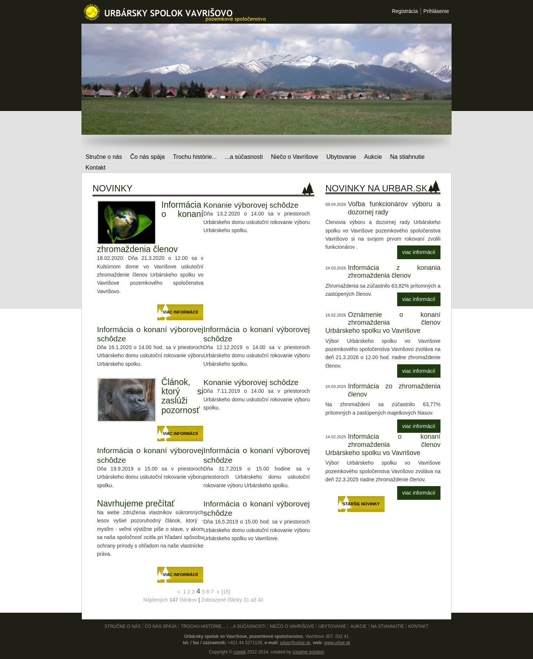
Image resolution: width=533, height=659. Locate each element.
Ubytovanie (341, 157)
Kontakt (95, 167)
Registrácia (405, 11)
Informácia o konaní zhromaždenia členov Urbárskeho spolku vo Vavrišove (382, 444)
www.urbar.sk (337, 642)
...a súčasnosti (244, 157)
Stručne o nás (104, 157)
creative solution (308, 652)
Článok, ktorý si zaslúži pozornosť (182, 396)
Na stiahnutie (407, 157)
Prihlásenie (436, 11)
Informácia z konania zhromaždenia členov (394, 272)
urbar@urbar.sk (295, 642)
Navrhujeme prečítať (136, 503)
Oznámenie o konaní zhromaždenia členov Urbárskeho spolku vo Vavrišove (382, 322)
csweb (239, 652)
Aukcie (373, 157)
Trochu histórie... (195, 157)
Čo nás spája (147, 157)
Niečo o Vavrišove (294, 157)
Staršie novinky (361, 504)
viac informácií (418, 252)
